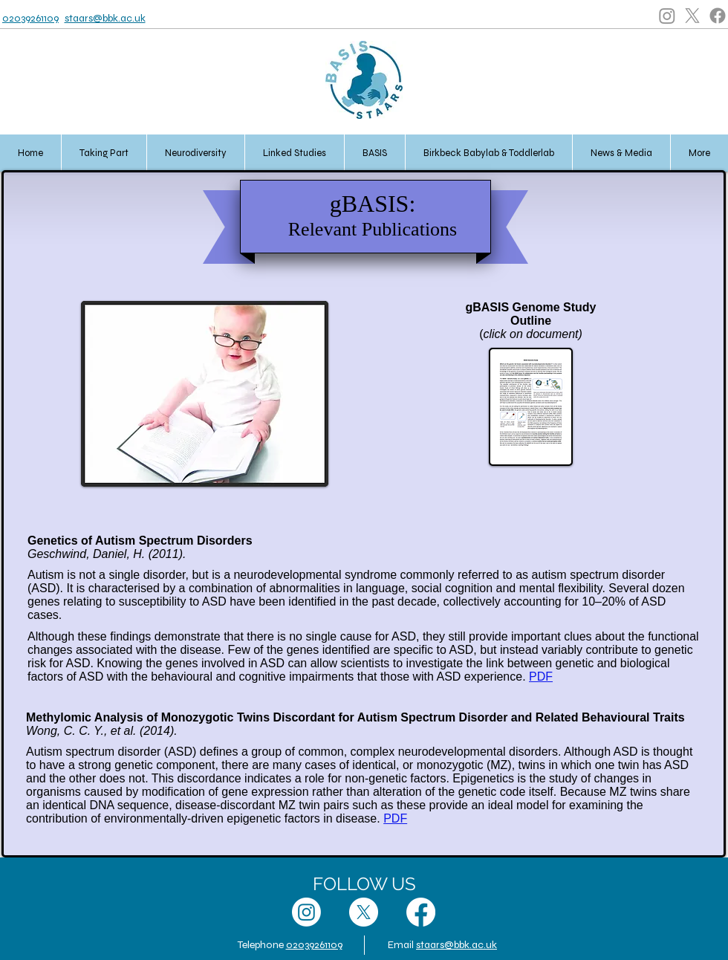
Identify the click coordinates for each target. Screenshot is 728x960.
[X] (692, 15)
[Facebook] (717, 15)
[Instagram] (667, 15)
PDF (541, 676)
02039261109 (30, 18)
